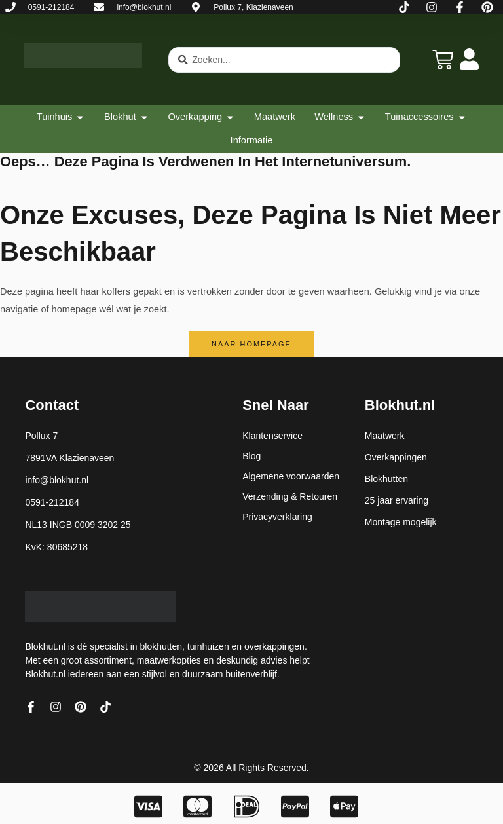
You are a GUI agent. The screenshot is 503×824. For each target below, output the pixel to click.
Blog (251, 456)
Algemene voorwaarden (290, 476)
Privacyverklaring (277, 517)
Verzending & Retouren (289, 496)
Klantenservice (272, 435)
